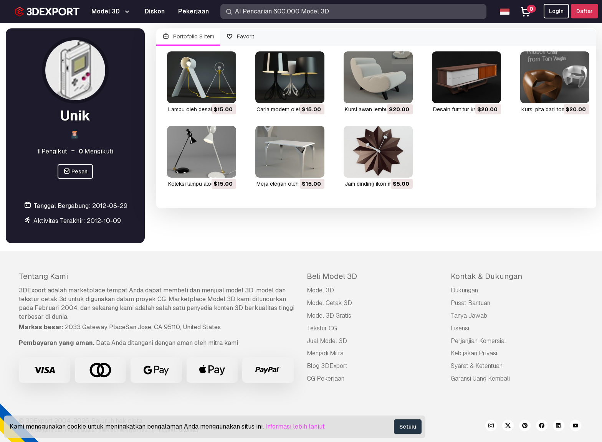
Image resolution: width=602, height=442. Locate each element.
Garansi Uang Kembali (480, 378)
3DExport (32, 290)
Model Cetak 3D (329, 303)
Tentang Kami (43, 276)
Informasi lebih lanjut (295, 426)
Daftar (584, 11)
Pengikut (52, 151)
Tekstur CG (322, 328)
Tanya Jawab (469, 316)
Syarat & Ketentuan (477, 366)
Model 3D (320, 290)
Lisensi (460, 328)
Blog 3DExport (327, 366)
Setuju (407, 426)
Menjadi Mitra (325, 353)
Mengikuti (96, 151)
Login (556, 11)
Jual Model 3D (327, 341)
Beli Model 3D (332, 276)
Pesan (75, 171)
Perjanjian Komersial (478, 341)
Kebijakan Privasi (474, 353)
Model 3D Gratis (329, 316)
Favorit (240, 36)
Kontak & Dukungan (486, 276)
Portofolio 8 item (188, 36)
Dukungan (464, 290)
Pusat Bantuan (470, 303)
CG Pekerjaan (325, 378)
